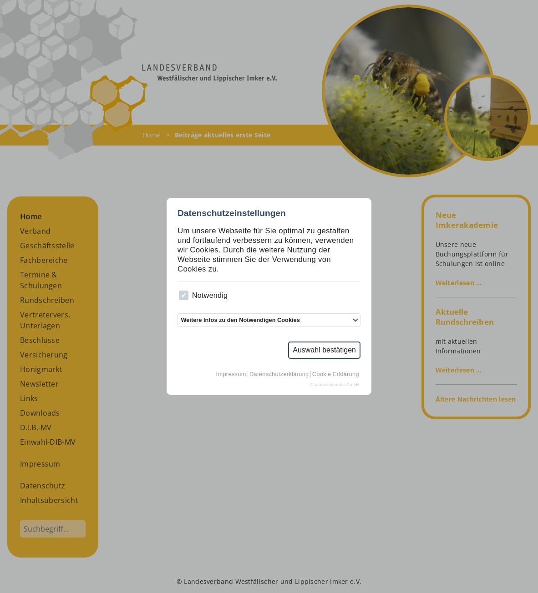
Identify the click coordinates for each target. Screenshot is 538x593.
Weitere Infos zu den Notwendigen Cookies (240, 320)
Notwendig (203, 295)
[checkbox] (183, 295)
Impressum (231, 374)
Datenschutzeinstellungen (232, 213)
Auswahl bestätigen (324, 350)
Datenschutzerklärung (279, 374)
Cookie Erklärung (335, 374)
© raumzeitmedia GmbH (335, 384)
